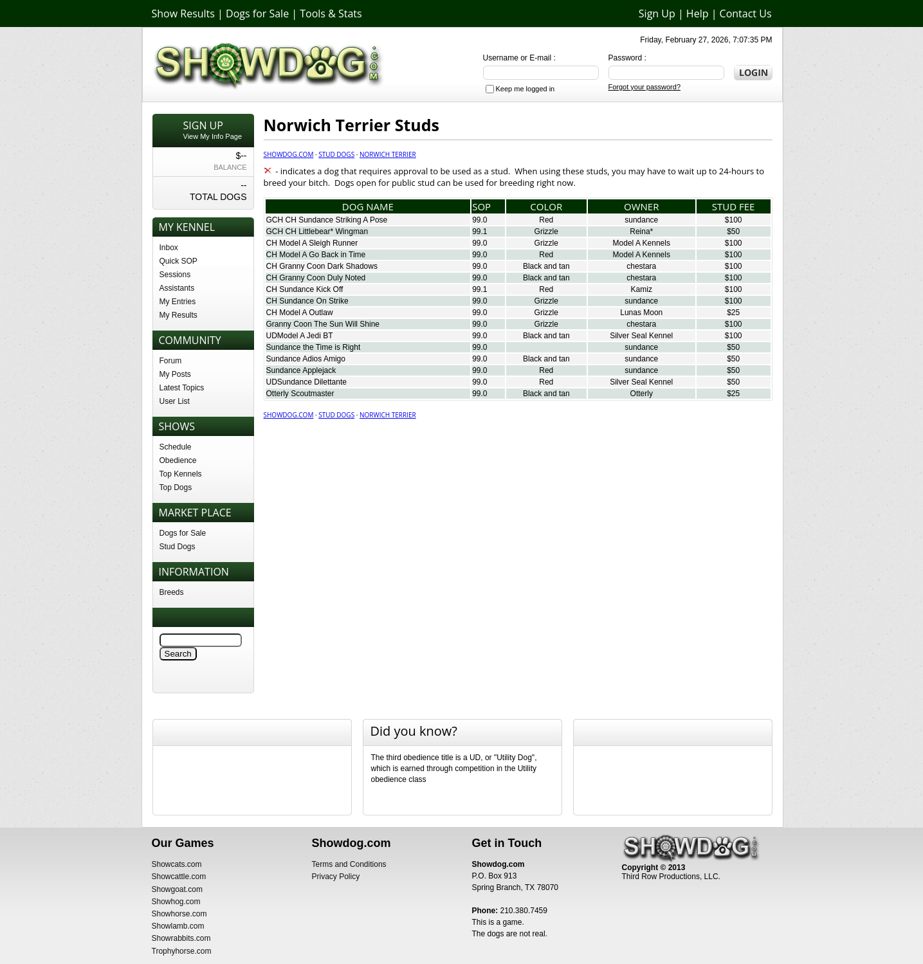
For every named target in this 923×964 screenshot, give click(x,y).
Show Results (183, 13)
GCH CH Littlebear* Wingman (317, 231)
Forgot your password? (644, 87)
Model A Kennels (641, 243)
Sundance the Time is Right (313, 347)
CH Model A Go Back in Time (316, 254)
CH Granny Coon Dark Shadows (322, 266)
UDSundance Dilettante (306, 382)
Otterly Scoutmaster (300, 393)
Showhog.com (176, 901)
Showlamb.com (178, 926)
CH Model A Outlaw (299, 312)
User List (175, 401)
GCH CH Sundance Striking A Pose (327, 219)
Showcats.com (177, 864)
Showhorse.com (179, 913)
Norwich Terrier (388, 154)
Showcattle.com (179, 876)
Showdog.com (289, 154)
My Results (178, 315)
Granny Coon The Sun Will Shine (323, 324)
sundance (641, 219)
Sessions (175, 274)
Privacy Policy (336, 876)
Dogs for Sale (257, 13)
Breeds (172, 592)
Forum (171, 360)
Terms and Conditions (349, 864)
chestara (641, 266)
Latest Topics (182, 387)
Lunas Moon (641, 312)
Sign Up (657, 13)
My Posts (175, 374)
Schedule (176, 446)
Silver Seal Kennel (641, 335)
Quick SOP (178, 261)
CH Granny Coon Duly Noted (316, 277)
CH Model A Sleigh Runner (312, 243)
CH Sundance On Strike (307, 300)
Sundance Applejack (301, 370)
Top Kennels (181, 473)
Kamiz (641, 289)
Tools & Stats (330, 13)
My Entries (178, 301)
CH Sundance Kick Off (304, 289)
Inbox (169, 247)
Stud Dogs (178, 546)
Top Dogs (176, 487)
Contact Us (746, 13)
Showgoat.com (177, 889)
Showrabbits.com (181, 938)
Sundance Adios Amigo (305, 358)
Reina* (641, 231)
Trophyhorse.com (182, 951)
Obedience (178, 460)
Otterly (641, 393)
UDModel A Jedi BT (299, 335)
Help (697, 13)
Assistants (177, 288)
